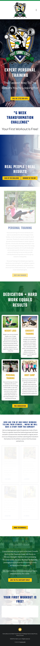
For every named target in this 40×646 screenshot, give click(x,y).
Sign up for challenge (11, 178)
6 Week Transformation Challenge (19, 633)
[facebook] (20, 629)
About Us (8, 633)
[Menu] (36, 10)
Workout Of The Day (29, 178)
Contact (22, 635)
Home (4, 633)
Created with (20, 642)
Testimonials (30, 633)
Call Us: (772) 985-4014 (20, 98)
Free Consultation (20, 406)
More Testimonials (20, 527)
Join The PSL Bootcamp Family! (20, 580)
